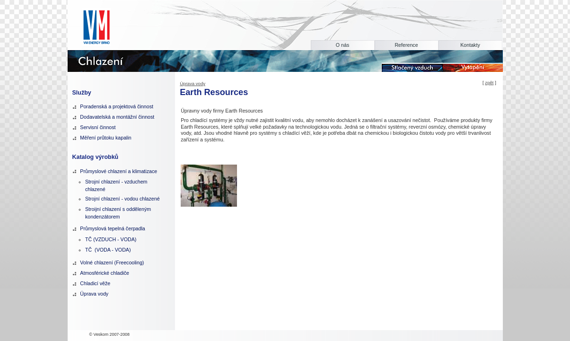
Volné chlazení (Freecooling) (112, 262)
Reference (406, 45)
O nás (342, 45)
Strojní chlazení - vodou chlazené (122, 198)
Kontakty (470, 45)
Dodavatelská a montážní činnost (117, 117)
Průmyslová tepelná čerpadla (112, 228)
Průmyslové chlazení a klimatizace (118, 171)
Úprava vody (192, 83)
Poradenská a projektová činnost (116, 106)
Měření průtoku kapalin (105, 137)
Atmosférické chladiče (104, 273)
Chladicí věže (95, 283)
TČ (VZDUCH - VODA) (110, 239)
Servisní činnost (97, 127)
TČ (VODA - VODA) (108, 250)
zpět (489, 82)
